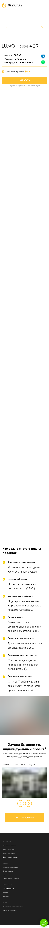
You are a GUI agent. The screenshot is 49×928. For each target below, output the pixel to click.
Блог (4, 875)
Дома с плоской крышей (10, 857)
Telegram (5, 892)
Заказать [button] (24, 80)
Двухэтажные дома (9, 849)
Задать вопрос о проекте (11, 878)
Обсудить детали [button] (24, 817)
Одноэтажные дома (9, 846)
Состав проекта (8, 871)
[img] (46, 5)
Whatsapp (6, 896)
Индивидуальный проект (10, 867)
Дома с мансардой (9, 853)
